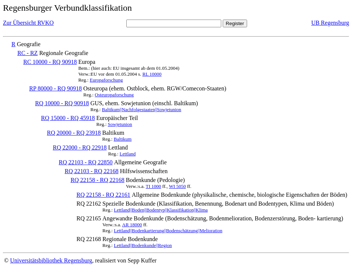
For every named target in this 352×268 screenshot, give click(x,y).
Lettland (128, 154)
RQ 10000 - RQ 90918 (62, 103)
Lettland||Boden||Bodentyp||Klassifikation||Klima (161, 210)
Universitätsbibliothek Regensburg (51, 260)
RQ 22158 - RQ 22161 (103, 195)
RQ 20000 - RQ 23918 (74, 133)
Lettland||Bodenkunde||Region (143, 245)
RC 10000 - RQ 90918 (50, 62)
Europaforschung (106, 80)
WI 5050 (177, 186)
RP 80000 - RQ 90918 (55, 88)
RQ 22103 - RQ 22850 (86, 162)
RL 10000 (151, 74)
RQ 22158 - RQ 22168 (97, 180)
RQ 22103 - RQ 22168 (92, 171)
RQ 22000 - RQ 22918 (80, 147)
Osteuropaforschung (114, 94)
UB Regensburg (330, 23)
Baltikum (122, 139)
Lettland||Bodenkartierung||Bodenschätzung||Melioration (168, 230)
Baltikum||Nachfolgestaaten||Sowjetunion (141, 109)
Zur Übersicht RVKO (28, 23)
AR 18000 (132, 224)
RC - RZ (27, 53)
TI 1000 (153, 186)
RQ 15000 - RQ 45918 (68, 118)
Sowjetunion (120, 124)
